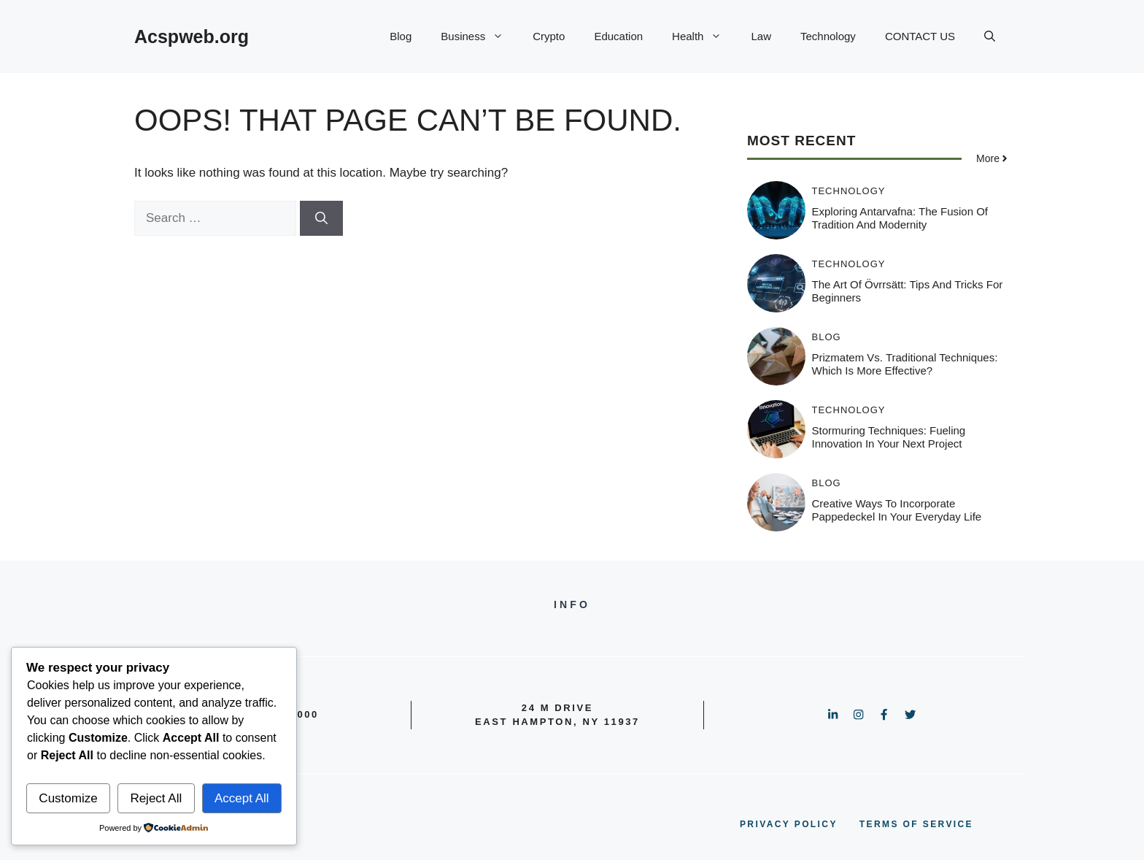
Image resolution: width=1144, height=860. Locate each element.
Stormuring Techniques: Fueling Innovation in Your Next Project (889, 437)
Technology (828, 36)
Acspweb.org (191, 36)
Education (618, 36)
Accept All (241, 798)
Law (761, 36)
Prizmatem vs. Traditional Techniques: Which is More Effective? (905, 364)
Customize (68, 798)
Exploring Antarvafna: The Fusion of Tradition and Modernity (900, 218)
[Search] (321, 218)
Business (479, 36)
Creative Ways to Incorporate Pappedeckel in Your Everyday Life (897, 510)
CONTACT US (920, 36)
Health (704, 36)
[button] (990, 36)
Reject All (156, 798)
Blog (400, 36)
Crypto (549, 36)
